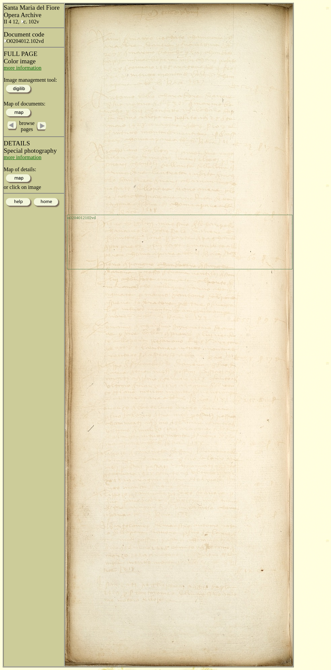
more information (22, 68)
